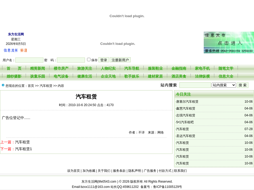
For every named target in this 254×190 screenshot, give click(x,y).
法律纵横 (202, 76)
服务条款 (119, 171)
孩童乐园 (37, 76)
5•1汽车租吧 (185, 122)
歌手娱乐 (131, 76)
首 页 (14, 68)
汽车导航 (131, 68)
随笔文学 (226, 68)
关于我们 (104, 171)
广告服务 (150, 171)
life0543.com (107, 181)
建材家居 (155, 76)
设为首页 (73, 171)
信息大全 (226, 76)
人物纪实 (108, 68)
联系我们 (180, 171)
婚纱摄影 (14, 76)
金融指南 (178, 68)
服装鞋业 (155, 68)
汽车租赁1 (23, 149)
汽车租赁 (46, 86)
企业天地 (108, 76)
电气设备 (61, 76)
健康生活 (84, 76)
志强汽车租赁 (185, 115)
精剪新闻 (37, 68)
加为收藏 (89, 171)
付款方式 (165, 171)
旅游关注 (84, 68)
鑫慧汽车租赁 (185, 108)
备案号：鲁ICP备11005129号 (160, 187)
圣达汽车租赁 (185, 136)
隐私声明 (134, 171)
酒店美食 (178, 76)
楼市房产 (61, 68)
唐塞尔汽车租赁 (187, 101)
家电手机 (202, 68)
